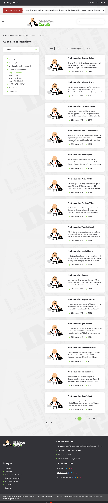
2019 (59, 48)
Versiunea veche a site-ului (96, 2)
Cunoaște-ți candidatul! (19, 35)
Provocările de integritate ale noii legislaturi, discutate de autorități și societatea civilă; (54, 10)
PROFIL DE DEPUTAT (16, 84)
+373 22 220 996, (65, 450)
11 (79, 419)
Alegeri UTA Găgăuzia (16, 81)
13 (89, 419)
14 (94, 419)
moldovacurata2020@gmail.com (69, 459)
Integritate (12, 59)
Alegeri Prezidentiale (15, 78)
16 (47, 423)
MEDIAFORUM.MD (64, 477)
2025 (88, 48)
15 (99, 419)
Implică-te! (13, 87)
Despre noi (13, 91)
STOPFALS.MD (62, 473)
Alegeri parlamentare (38, 35)
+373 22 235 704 (64, 454)
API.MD (60, 468)
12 (84, 419)
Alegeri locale (13, 75)
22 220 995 (76, 450)
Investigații (13, 62)
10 (75, 419)
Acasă (5, 35)
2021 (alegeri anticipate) (73, 48)
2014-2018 (49, 48)
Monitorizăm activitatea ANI (20, 66)
